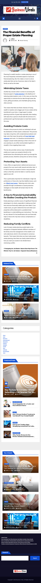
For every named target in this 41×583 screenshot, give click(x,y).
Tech (4, 353)
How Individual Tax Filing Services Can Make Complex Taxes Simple (18, 314)
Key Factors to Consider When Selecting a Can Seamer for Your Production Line (20, 278)
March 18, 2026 (10, 527)
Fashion (5, 343)
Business (5, 28)
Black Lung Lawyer (12, 183)
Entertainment (6, 340)
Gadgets (5, 345)
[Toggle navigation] (19, 18)
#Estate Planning (24, 40)
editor (13, 39)
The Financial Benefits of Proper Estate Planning (19, 33)
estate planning (19, 94)
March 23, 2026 (10, 508)
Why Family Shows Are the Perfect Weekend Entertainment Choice (23, 436)
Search (5, 552)
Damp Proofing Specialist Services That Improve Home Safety (15, 542)
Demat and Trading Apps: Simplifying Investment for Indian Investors (18, 296)
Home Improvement (9, 482)
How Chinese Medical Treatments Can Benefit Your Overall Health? (24, 415)
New (4, 348)
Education (5, 341)
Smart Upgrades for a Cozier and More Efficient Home (23, 404)
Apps (4, 335)
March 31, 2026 (10, 489)
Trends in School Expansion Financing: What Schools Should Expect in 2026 (19, 543)
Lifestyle (5, 349)
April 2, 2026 (10, 394)
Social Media (6, 351)
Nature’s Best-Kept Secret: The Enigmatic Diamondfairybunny (29, 251)
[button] (34, 18)
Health (4, 346)
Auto (4, 337)
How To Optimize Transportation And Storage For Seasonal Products (17, 540)
